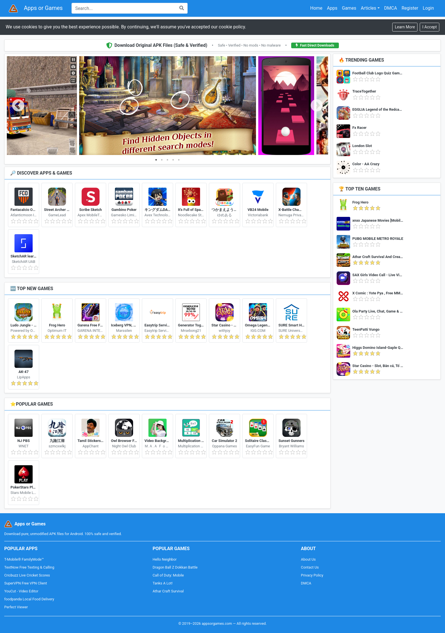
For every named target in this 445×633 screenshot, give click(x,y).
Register (410, 8)
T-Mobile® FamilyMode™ (24, 559)
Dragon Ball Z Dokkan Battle (175, 567)
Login (428, 8)
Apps (332, 8)
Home (316, 8)
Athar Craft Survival (168, 591)
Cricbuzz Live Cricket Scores (27, 575)
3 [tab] (167, 160)
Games (349, 8)
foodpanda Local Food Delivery (29, 599)
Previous (18, 106)
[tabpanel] (167, 106)
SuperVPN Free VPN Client (25, 583)
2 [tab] (162, 160)
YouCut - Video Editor (21, 591)
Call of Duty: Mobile (168, 575)
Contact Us (310, 567)
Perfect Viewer (16, 607)
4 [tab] (173, 160)
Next (317, 106)
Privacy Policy (312, 575)
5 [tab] (179, 160)
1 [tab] (156, 160)
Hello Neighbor (165, 559)
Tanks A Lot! (163, 583)
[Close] (429, 27)
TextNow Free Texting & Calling (29, 567)
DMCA (390, 8)
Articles (368, 8)
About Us (308, 559)
